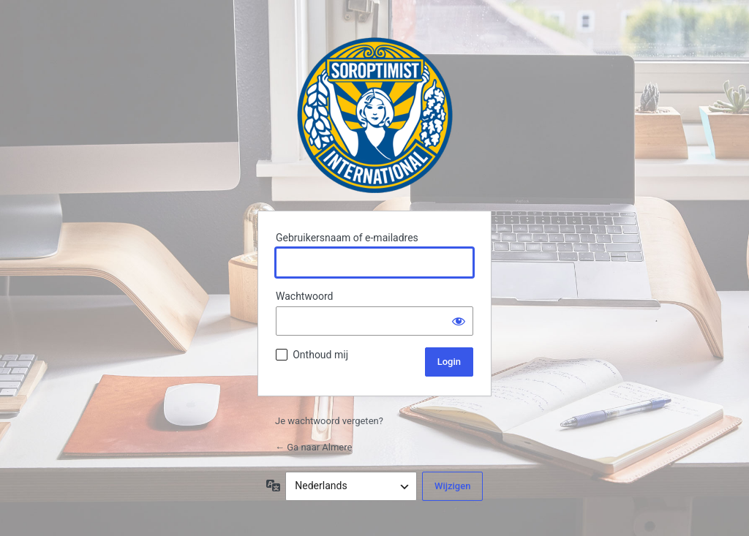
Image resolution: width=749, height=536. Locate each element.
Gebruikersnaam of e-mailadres (347, 238)
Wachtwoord (304, 296)
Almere (375, 115)
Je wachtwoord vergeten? (329, 420)
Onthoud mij (320, 355)
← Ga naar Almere (313, 447)
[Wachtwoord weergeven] (458, 321)
